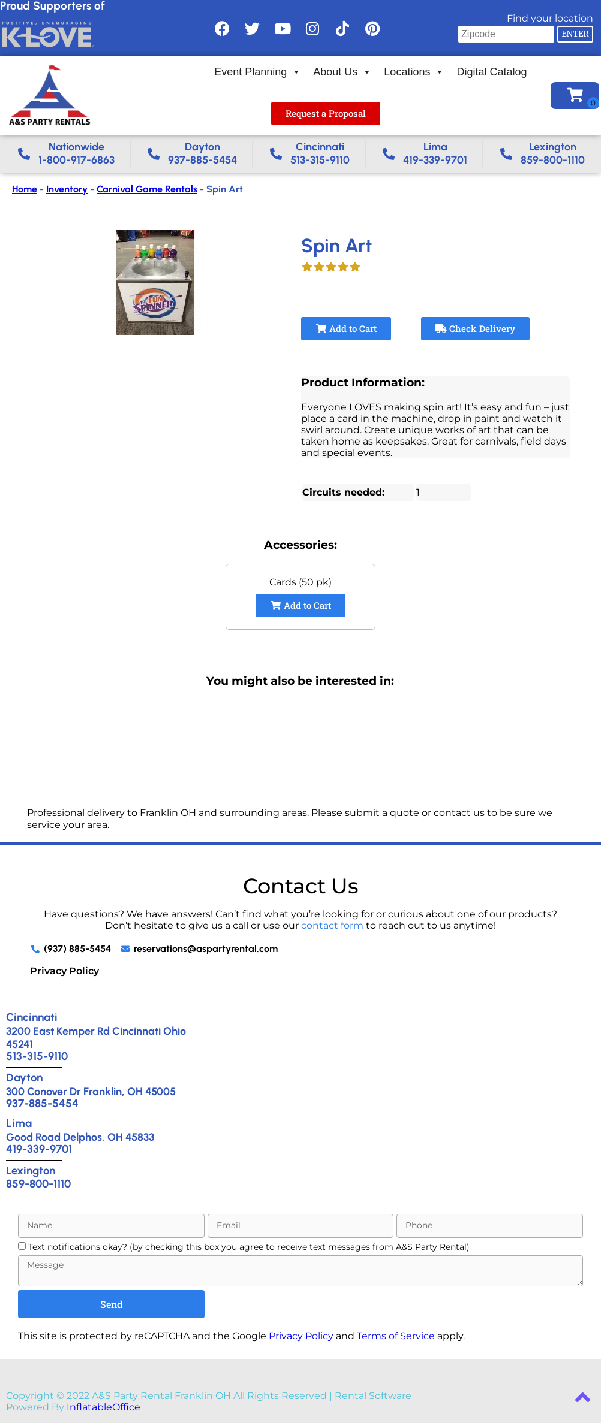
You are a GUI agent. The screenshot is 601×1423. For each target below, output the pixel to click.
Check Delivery (475, 328)
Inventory (67, 189)
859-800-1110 (38, 1184)
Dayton (24, 1077)
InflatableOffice (103, 1407)
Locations (414, 72)
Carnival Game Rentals (147, 189)
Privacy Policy (64, 971)
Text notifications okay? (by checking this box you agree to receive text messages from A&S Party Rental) (249, 1246)
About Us (342, 72)
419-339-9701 (39, 1149)
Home (24, 189)
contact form (332, 925)
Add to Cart (346, 328)
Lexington (30, 1170)
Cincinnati (32, 1017)
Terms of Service (396, 1336)
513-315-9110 (37, 1056)
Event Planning (257, 72)
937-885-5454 (42, 1103)
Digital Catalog (491, 72)
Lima (19, 1123)
